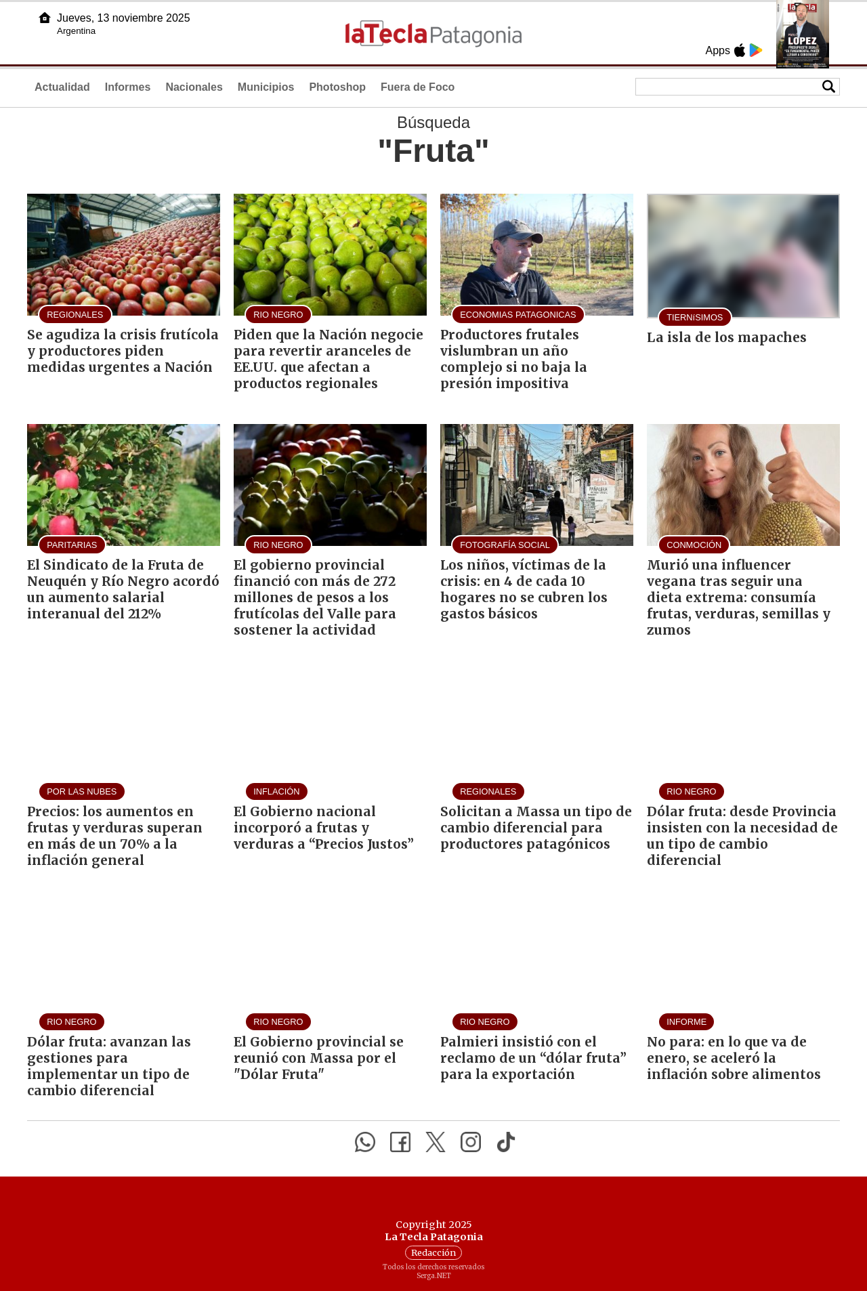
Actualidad (62, 87)
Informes (128, 87)
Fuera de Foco (417, 87)
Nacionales (193, 87)
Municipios (266, 87)
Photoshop (337, 87)
